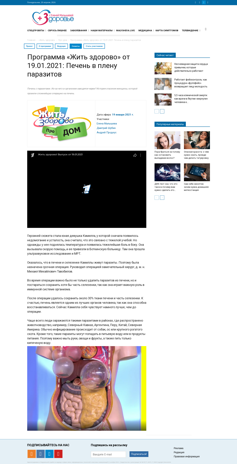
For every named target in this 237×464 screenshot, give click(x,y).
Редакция (179, 452)
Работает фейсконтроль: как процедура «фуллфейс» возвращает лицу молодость (190, 83)
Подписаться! (139, 454)
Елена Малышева (107, 123)
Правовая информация (187, 456)
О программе (45, 46)
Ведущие (61, 46)
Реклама (178, 448)
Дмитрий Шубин (106, 128)
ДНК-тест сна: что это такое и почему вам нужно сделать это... (166, 187)
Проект (29, 46)
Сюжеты (76, 46)
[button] (206, 29)
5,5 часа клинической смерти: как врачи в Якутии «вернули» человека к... (191, 98)
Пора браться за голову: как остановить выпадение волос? (167, 154)
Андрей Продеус (107, 132)
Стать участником (94, 46)
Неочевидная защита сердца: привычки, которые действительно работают (191, 67)
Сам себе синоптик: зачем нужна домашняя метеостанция (196, 187)
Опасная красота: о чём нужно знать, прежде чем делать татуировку (196, 154)
